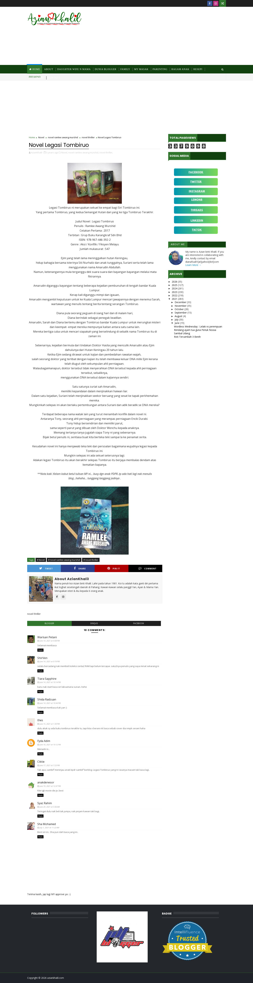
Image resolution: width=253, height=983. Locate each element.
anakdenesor (45, 782)
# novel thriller (90, 559)
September (181, 312)
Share (80, 568)
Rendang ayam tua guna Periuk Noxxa (195, 330)
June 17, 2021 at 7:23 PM (49, 765)
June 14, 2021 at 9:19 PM (49, 661)
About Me (178, 244)
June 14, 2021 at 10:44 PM (50, 703)
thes (40, 720)
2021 (175, 298)
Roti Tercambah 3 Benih (187, 336)
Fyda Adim (43, 741)
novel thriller (88, 137)
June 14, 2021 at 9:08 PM (49, 640)
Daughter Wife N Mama (74, 69)
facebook (138, 623)
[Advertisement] (164, 36)
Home (36, 69)
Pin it (113, 568)
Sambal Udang (182, 333)
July (177, 319)
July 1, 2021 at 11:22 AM (49, 827)
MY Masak (141, 69)
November (181, 305)
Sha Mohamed (46, 824)
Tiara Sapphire (46, 679)
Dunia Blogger (105, 69)
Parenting (160, 69)
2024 (175, 288)
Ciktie (41, 762)
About (48, 69)
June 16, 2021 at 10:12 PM (50, 744)
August (179, 316)
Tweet (46, 568)
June (177, 323)
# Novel (41, 559)
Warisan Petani (47, 637)
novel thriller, (106, 152)
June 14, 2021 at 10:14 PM (50, 682)
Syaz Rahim (44, 803)
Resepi (197, 69)
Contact (54, 78)
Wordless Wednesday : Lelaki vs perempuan (198, 326)
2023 (175, 292)
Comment (147, 568)
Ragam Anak (180, 69)
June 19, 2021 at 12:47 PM (50, 786)
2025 (175, 285)
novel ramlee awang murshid (63, 137)
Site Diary (36, 78)
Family (125, 69)
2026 (175, 281)
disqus (94, 623)
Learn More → (193, 265)
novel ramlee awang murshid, (83, 152)
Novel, (64, 152)
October (179, 309)
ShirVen (42, 658)
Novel (41, 137)
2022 (175, 295)
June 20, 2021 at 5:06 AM (49, 807)
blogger (49, 623)
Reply (40, 650)
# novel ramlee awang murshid (64, 559)
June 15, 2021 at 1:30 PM (49, 724)
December (181, 302)
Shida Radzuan (46, 699)
